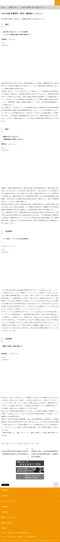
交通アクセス (22, 537)
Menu (57, 2)
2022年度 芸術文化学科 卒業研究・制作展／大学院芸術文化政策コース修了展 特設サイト (15, 453)
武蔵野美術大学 (32, 537)
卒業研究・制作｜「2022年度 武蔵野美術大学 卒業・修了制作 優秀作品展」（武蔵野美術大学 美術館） (44, 453)
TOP (56, 485)
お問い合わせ (12, 537)
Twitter (46, 2)
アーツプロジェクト (8, 501)
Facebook (42, 2)
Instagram (49, 2)
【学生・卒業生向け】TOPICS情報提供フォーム (16, 533)
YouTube (53, 2)
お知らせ (4, 537)
